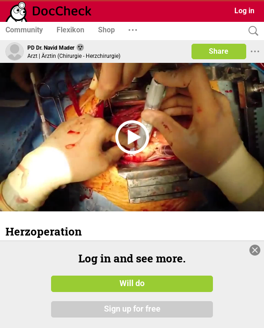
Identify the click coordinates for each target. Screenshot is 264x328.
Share (218, 51)
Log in (244, 10)
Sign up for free (132, 309)
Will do (132, 283)
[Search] (251, 31)
